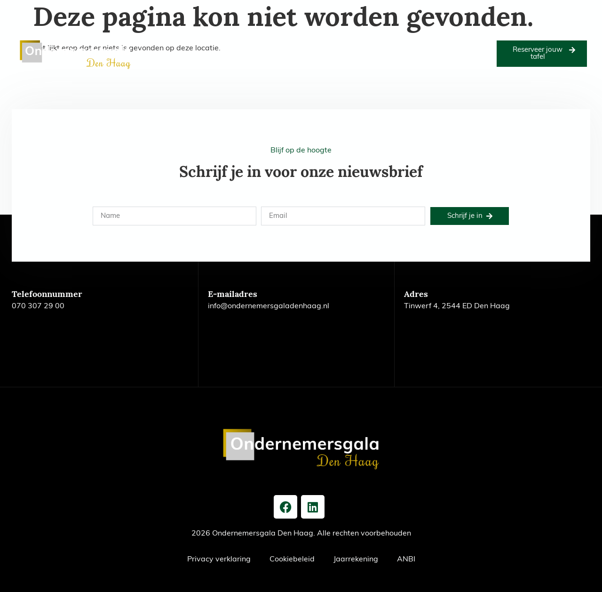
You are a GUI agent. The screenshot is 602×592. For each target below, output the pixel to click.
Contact (316, 64)
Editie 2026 (187, 42)
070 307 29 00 (38, 306)
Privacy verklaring (219, 559)
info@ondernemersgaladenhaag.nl (268, 306)
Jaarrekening (355, 559)
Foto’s (283, 42)
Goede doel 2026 (238, 42)
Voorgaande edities (383, 42)
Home (152, 42)
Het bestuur (440, 42)
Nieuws (478, 42)
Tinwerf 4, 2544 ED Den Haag (457, 306)
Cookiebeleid (292, 559)
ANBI (406, 559)
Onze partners (323, 42)
